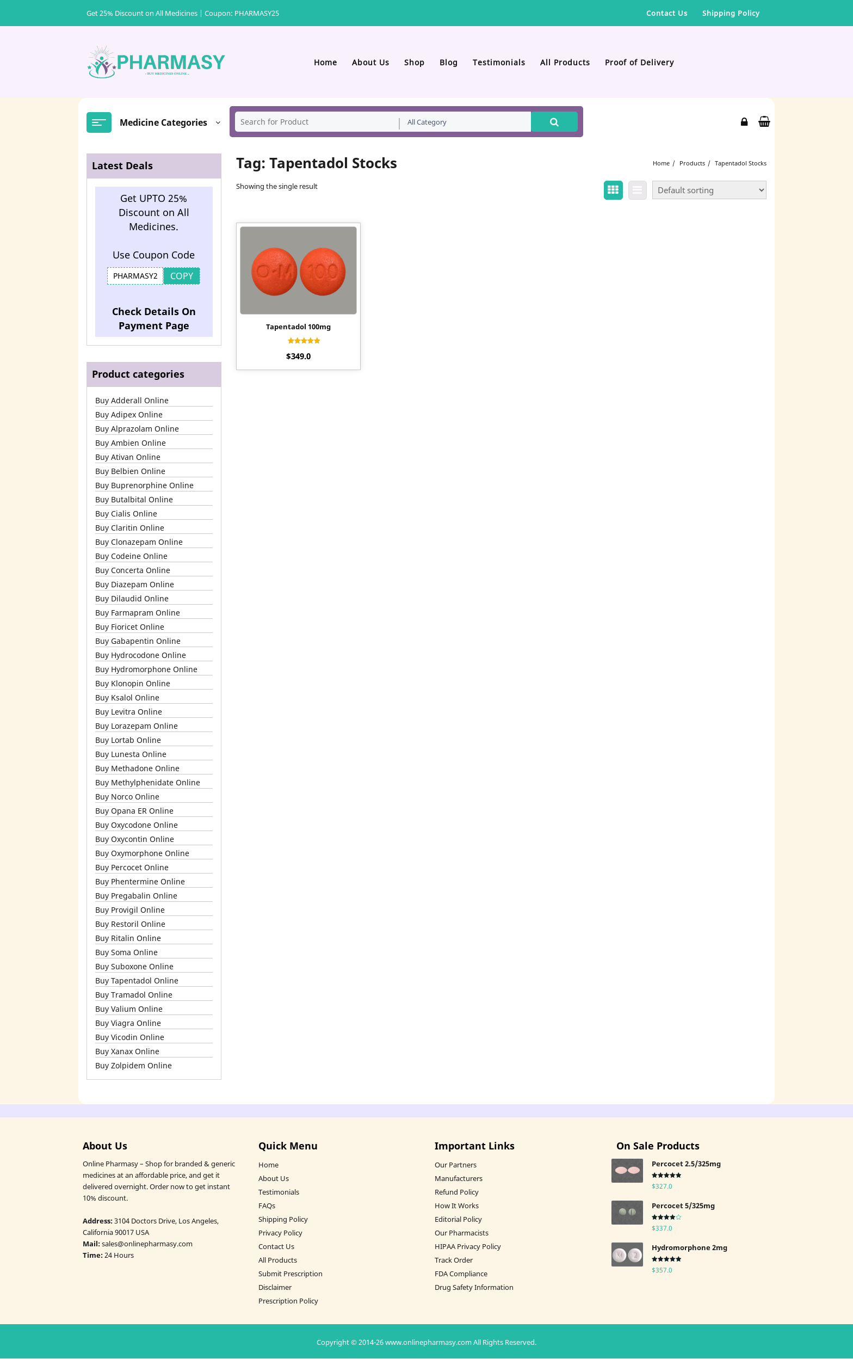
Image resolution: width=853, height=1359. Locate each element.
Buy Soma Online (126, 953)
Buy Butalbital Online (134, 500)
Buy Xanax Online (127, 1052)
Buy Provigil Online (130, 910)
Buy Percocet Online (132, 868)
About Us (273, 1179)
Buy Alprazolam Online (137, 429)
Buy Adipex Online (129, 415)
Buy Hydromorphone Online (146, 670)
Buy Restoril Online (130, 924)
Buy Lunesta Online (130, 754)
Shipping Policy (283, 1220)
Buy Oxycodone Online (136, 825)
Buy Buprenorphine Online (144, 486)
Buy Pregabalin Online (136, 896)
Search (554, 122)
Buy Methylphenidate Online (147, 783)
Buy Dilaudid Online (132, 599)
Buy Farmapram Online (137, 613)
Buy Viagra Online (128, 1023)
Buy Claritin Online (129, 528)
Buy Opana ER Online (134, 811)
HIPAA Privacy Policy (468, 1247)
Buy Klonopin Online (132, 684)
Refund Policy (457, 1192)
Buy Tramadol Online (133, 995)
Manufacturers (459, 1179)
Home (268, 1165)
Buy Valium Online (129, 1009)
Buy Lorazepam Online (136, 726)
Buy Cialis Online (126, 514)
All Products (277, 1260)
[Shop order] (709, 190)
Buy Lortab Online (128, 740)
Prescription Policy (288, 1301)
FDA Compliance (461, 1274)
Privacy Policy (280, 1233)
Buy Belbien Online (130, 471)
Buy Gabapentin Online (138, 641)
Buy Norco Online (127, 797)
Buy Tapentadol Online (136, 981)
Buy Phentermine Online (140, 882)
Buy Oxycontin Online (134, 839)
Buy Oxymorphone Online (142, 853)
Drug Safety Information (474, 1288)
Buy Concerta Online (132, 570)
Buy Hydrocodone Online (140, 655)
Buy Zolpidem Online (133, 1066)
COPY (181, 276)
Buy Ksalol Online (127, 698)
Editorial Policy (458, 1220)
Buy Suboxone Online (134, 967)
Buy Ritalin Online (128, 938)
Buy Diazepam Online (134, 585)
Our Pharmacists (462, 1233)
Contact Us (276, 1247)
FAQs (266, 1206)
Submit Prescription (290, 1274)
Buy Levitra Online (128, 712)
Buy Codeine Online (131, 556)
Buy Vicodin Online (129, 1037)
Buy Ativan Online (127, 457)
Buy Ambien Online (130, 443)
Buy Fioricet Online (129, 627)
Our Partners (456, 1165)
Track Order (454, 1260)
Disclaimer (275, 1288)
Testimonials (278, 1192)
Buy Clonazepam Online (139, 542)
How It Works (457, 1206)
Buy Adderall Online (132, 401)
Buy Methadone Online (137, 769)
